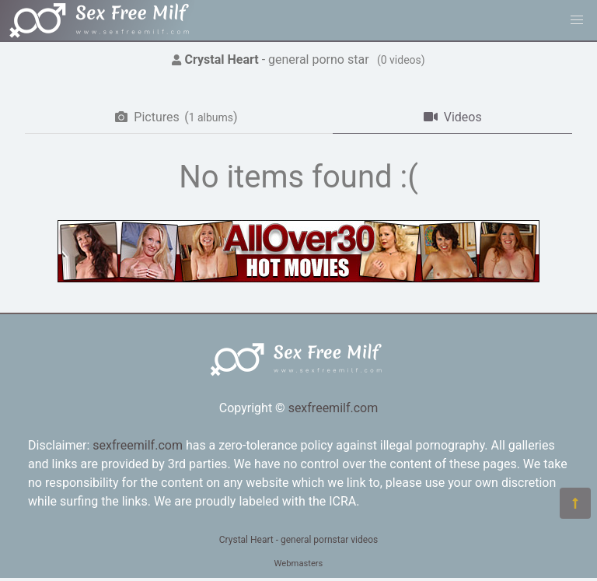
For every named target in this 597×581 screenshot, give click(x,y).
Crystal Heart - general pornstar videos (298, 539)
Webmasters (298, 563)
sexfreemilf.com (333, 408)
